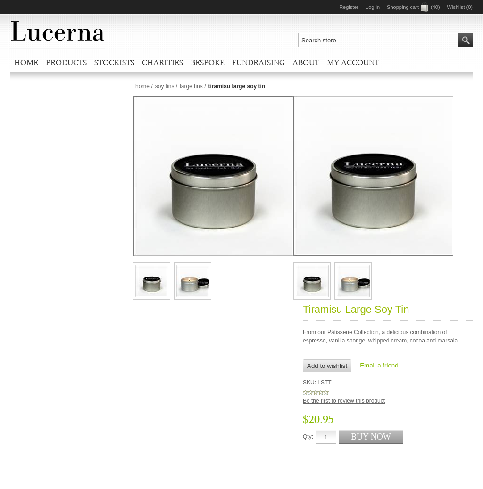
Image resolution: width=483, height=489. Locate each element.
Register (348, 7)
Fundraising (258, 62)
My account (353, 62)
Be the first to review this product (344, 401)
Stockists (114, 62)
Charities (162, 62)
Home (26, 62)
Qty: (308, 436)
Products (66, 62)
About (305, 62)
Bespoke (208, 62)
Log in (373, 7)
